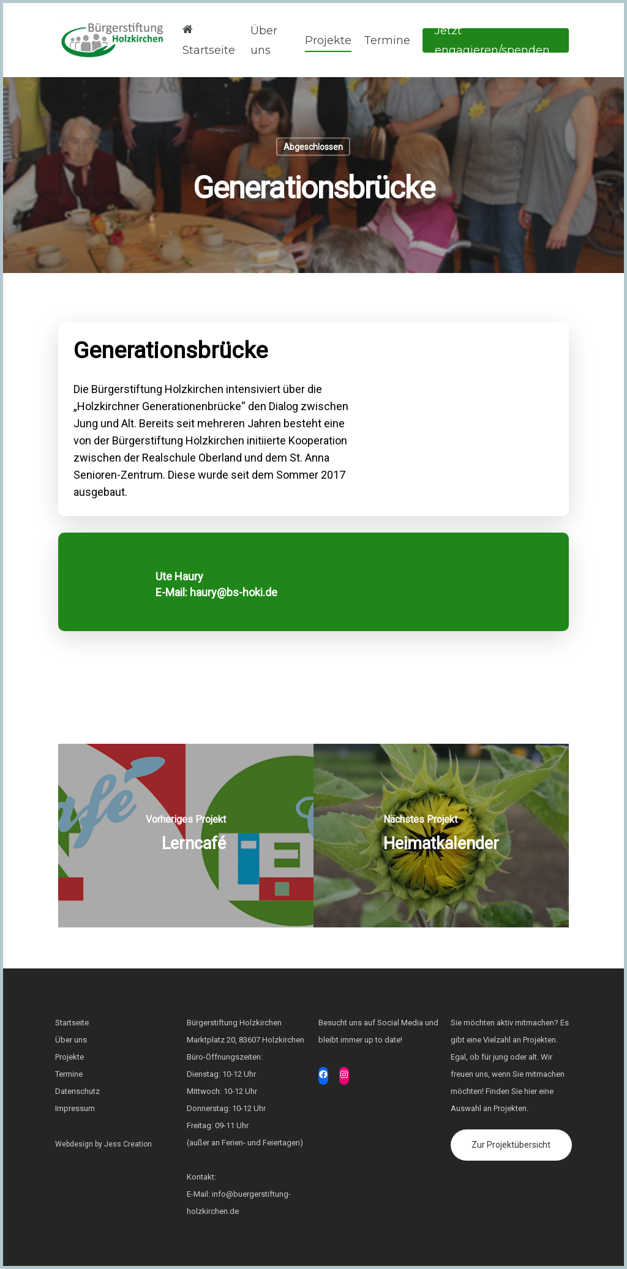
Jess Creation (128, 1144)
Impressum (75, 1108)
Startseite (208, 38)
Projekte (328, 40)
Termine (387, 40)
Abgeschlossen (313, 147)
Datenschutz (77, 1091)
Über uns (263, 40)
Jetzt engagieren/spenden (492, 40)
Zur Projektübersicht (510, 1145)
